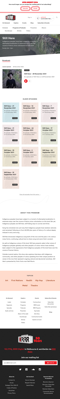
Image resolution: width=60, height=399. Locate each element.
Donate (35, 8)
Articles (19, 31)
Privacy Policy (12, 393)
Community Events (37, 316)
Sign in (30, 17)
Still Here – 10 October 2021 (9, 151)
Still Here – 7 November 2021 (48, 107)
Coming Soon (37, 302)
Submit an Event (36, 319)
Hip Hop (39, 280)
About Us (11, 376)
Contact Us (11, 380)
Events (37, 298)
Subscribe (25, 8)
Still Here (8, 38)
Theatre (34, 285)
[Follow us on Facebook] (26, 369)
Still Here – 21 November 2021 (10, 107)
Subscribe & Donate (50, 298)
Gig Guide (37, 311)
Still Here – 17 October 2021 (47, 129)
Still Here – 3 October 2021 (28, 151)
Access (12, 382)
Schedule (5, 28)
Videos (28, 31)
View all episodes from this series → (30, 194)
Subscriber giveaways (51, 307)
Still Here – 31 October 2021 (9, 129)
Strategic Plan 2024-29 (11, 385)
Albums (44, 28)
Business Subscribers (48, 389)
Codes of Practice (12, 388)
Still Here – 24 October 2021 (28, 129)
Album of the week (23, 314)
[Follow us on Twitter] (20, 370)
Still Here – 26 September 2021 (48, 151)
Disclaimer (12, 390)
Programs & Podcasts (19, 28)
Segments (9, 305)
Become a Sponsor (48, 382)
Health (29, 280)
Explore (23, 298)
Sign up (50, 363)
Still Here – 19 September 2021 (10, 173)
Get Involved (30, 376)
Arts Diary (37, 314)
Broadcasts (6, 60)
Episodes (9, 308)
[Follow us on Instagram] (40, 369)
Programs (23, 305)
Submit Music (30, 385)
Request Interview (30, 382)
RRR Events (37, 305)
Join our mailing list (30, 357)
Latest (9, 302)
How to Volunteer (30, 380)
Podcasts (23, 308)
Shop (50, 312)
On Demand (9, 298)
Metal (24, 285)
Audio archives (9, 311)
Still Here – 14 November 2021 (29, 107)
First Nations (17, 280)
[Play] (26, 81)
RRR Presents (37, 308)
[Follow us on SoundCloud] (33, 370)
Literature (50, 280)
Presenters (33, 28)
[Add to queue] (29, 81)
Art (6, 280)
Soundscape (8, 31)
